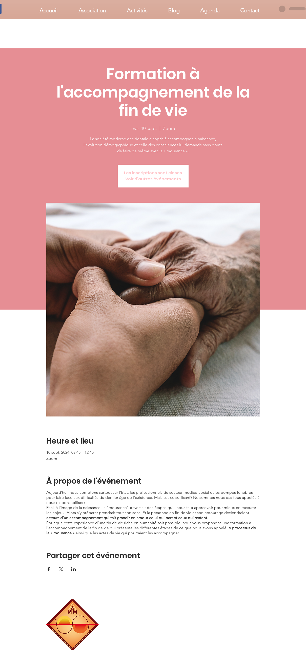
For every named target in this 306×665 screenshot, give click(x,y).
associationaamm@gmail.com (240, 648)
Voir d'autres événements (153, 179)
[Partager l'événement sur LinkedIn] (73, 569)
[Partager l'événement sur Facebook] (48, 569)
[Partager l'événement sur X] (61, 569)
